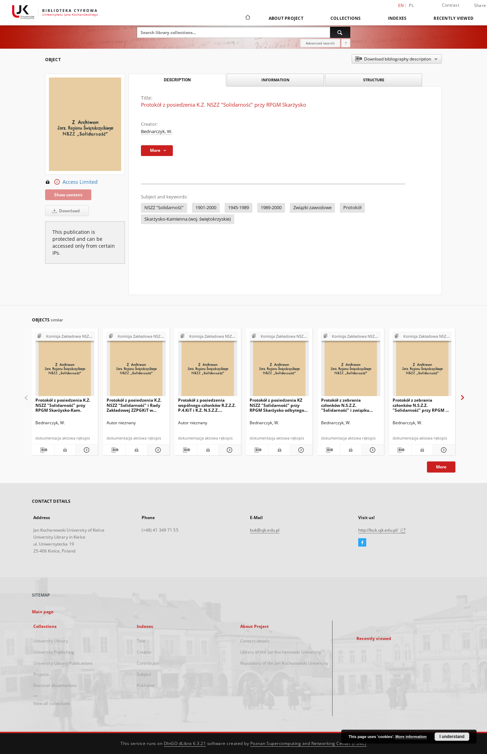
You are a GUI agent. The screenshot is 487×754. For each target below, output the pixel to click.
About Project (286, 18)
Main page (43, 612)
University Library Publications (63, 663)
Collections (345, 18)
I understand (451, 736)
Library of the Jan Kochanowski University (280, 652)
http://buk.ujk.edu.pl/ (382, 530)
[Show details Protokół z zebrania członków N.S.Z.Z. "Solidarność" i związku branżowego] (372, 449)
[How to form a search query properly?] (345, 43)
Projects (41, 674)
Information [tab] (275, 79)
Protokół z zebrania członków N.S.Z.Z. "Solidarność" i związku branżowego (345, 405)
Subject (144, 674)
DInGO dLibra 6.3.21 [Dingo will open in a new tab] (185, 743)
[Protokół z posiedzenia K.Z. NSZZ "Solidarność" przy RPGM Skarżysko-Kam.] (65, 366)
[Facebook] (362, 543)
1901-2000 (205, 208)
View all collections (51, 703)
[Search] (340, 32)
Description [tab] (177, 79)
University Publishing (54, 652)
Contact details (255, 641)
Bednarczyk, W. (156, 131)
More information (411, 737)
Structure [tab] (373, 79)
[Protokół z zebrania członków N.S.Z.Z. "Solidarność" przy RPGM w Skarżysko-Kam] (422, 366)
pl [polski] (411, 5)
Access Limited (71, 182)
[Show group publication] (65, 336)
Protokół (352, 208)
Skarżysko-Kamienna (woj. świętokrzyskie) (187, 219)
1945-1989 (238, 208)
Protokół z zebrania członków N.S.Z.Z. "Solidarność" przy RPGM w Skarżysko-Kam (421, 405)
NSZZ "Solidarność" (164, 208)
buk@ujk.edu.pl (265, 530)
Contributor (148, 663)
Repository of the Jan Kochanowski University (284, 663)
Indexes (397, 18)
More (441, 467)
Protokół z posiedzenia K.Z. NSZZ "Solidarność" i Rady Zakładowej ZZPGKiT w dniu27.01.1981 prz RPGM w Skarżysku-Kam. (135, 405)
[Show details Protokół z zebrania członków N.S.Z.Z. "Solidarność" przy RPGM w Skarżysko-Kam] (443, 449)
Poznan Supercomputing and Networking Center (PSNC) (308, 743)
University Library (50, 641)
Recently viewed (453, 18)
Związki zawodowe (312, 208)
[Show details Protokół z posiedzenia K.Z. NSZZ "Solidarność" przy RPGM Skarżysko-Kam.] (86, 449)
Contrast (450, 5)
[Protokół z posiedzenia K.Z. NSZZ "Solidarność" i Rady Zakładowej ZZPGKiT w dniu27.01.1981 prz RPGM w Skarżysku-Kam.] (136, 366)
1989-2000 (271, 208)
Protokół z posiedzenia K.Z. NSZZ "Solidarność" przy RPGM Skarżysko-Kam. (62, 405)
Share (480, 5)
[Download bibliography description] (43, 449)
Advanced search (320, 43)
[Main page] (247, 18)
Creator (144, 652)
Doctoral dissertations (55, 685)
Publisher (146, 685)
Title (141, 641)
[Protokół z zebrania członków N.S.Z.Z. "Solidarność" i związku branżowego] (350, 366)
